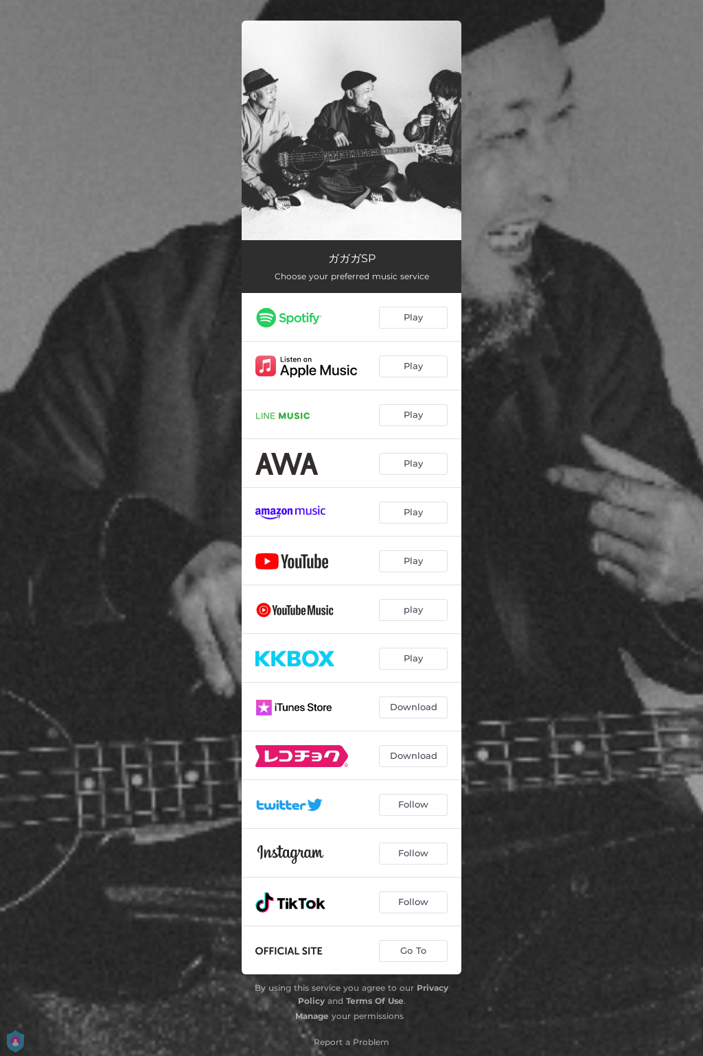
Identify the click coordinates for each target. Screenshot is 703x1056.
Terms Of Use (375, 1001)
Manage (312, 1016)
